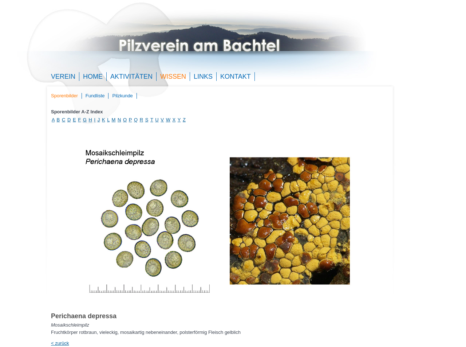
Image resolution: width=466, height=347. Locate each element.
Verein (63, 76)
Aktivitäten (131, 76)
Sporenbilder (64, 95)
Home (93, 76)
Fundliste (95, 95)
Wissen (173, 76)
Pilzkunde (122, 95)
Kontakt (235, 76)
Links (203, 76)
